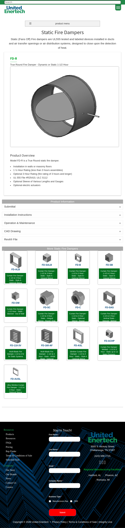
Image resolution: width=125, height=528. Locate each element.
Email (52, 466)
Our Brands (11, 474)
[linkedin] (102, 463)
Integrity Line (105, 522)
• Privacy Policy (58, 522)
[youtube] (105, 463)
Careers (9, 487)
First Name (54, 435)
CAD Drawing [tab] (12, 231)
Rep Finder (11, 451)
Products (10, 434)
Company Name (56, 481)
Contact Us (11, 483)
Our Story (10, 470)
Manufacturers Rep (60, 501)
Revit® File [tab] (10, 239)
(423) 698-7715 (102, 456)
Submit (62, 512)
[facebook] (100, 463)
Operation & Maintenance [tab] (19, 222)
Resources (10, 438)
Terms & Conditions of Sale (19, 455)
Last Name (54, 449)
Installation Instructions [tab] (18, 214)
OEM (76, 501)
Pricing (9, 447)
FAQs (8, 442)
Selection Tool (12, 459)
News (8, 478)
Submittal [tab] (10, 206)
